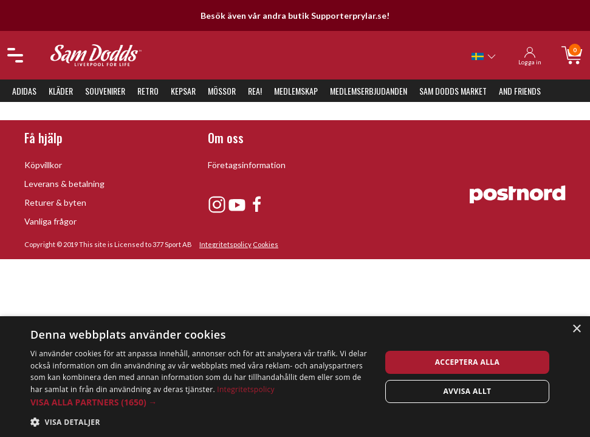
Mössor (222, 90)
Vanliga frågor (50, 221)
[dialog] (295, 376)
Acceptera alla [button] (467, 362)
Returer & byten (55, 202)
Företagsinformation (247, 165)
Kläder (61, 90)
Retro (148, 90)
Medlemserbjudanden (368, 90)
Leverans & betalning (64, 183)
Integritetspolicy (225, 244)
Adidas (24, 90)
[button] (200, 402)
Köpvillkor (43, 165)
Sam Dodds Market (453, 90)
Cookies (265, 244)
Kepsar (183, 90)
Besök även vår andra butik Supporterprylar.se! (295, 15)
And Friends (520, 90)
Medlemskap (296, 90)
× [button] (576, 329)
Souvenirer (105, 90)
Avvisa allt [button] (467, 391)
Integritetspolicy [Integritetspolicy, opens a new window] (246, 389)
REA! (255, 90)
